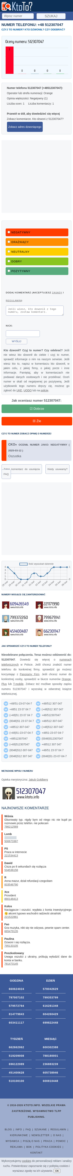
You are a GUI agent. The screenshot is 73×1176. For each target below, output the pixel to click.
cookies (26, 1160)
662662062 (16, 1048)
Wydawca (12, 1142)
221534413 (11, 856)
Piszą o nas (31, 1142)
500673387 (11, 842)
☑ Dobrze (37, 410)
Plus (4, 685)
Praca (47, 1142)
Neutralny (19, 251)
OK (57, 1170)
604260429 (50, 1015)
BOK (29, 1148)
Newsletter (41, 1136)
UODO (27, 391)
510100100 (16, 1082)
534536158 (11, 871)
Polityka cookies (48, 1148)
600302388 (50, 1048)
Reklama (16, 1148)
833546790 (11, 885)
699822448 (50, 1023)
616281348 (50, 1006)
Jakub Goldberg (38, 780)
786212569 (11, 827)
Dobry (15, 261)
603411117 (16, 1023)
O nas (57, 1136)
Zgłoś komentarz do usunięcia (22, 470)
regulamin (13, 300)
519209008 (16, 1056)
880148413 (11, 900)
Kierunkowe (19, 1136)
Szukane (41, 1130)
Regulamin (58, 1130)
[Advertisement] (36, 176)
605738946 (50, 1073)
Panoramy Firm (29, 675)
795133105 (11, 946)
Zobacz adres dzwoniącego (24, 126)
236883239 (50, 1065)
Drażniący (18, 242)
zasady (57, 292)
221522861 (11, 918)
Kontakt (36, 1154)
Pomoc (61, 1142)
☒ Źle (37, 422)
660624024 (16, 990)
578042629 (50, 990)
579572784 (16, 1006)
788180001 (50, 1056)
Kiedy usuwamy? (58, 470)
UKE (19, 391)
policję (44, 391)
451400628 (16, 1073)
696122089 (16, 1065)
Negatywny (19, 232)
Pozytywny (19, 271)
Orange (66, 680)
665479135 (11, 932)
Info (19, 1130)
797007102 (16, 998)
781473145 (11, 964)
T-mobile (18, 685)
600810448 (50, 1082)
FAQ (6, 475)
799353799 (50, 998)
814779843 (16, 1015)
